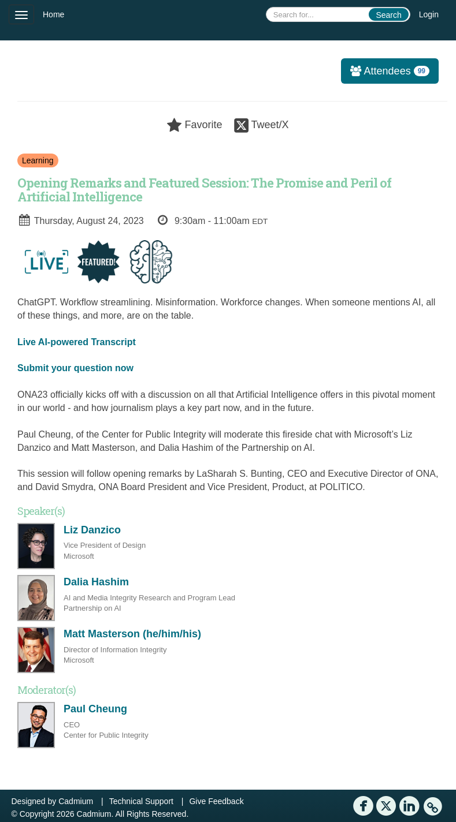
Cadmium (75, 801)
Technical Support (141, 801)
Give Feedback (216, 801)
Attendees (385, 71)
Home (53, 14)
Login (429, 14)
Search (388, 15)
